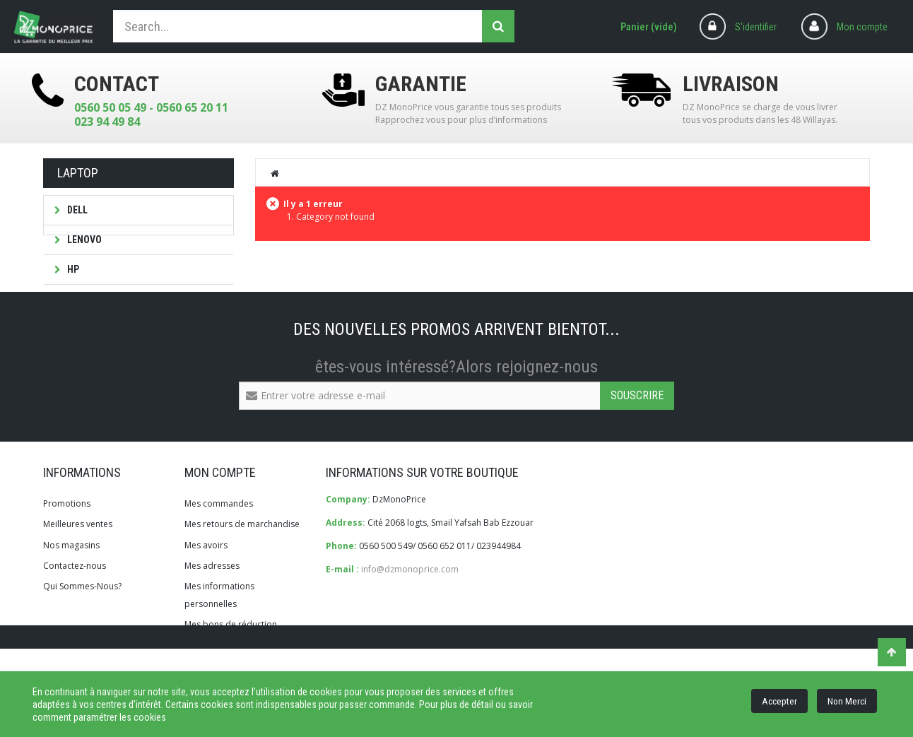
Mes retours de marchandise (242, 574)
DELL (76, 210)
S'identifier (756, 27)
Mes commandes (218, 554)
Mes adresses (212, 615)
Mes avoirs (206, 595)
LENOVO (83, 239)
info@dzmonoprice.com (410, 619)
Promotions (66, 554)
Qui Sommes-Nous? (82, 636)
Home (276, 173)
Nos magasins (71, 595)
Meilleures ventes (77, 574)
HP (72, 269)
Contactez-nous (74, 615)
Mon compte (862, 27)
